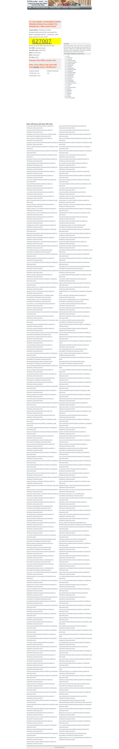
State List (65, 8)
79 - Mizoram (68, 91)
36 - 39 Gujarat (68, 66)
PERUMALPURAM (40, 48)
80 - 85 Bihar (68, 96)
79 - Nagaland (68, 93)
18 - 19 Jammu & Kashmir (71, 62)
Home (29, 8)
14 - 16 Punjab (68, 59)
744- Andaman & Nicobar (70, 82)
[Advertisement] (60, 14)
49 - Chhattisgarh (69, 71)
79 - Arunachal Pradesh (70, 87)
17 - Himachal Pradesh (70, 60)
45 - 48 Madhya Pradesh (70, 69)
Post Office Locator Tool (40, 8)
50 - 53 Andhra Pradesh (70, 72)
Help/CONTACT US (74, 8)
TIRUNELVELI (37, 52)
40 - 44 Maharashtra (69, 68)
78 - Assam (67, 85)
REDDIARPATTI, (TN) (34, 75)
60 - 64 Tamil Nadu (69, 77)
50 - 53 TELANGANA (70, 74)
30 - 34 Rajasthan (69, 65)
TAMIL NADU (35, 55)
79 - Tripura (67, 94)
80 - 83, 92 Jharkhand (70, 97)
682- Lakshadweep (69, 79)
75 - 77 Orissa (68, 84)
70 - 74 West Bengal (69, 81)
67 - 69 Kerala (68, 78)
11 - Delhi (67, 56)
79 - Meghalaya (68, 90)
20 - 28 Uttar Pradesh (70, 63)
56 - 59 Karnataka (69, 75)
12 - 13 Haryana (68, 57)
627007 (42, 41)
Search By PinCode (55, 8)
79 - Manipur (68, 88)
